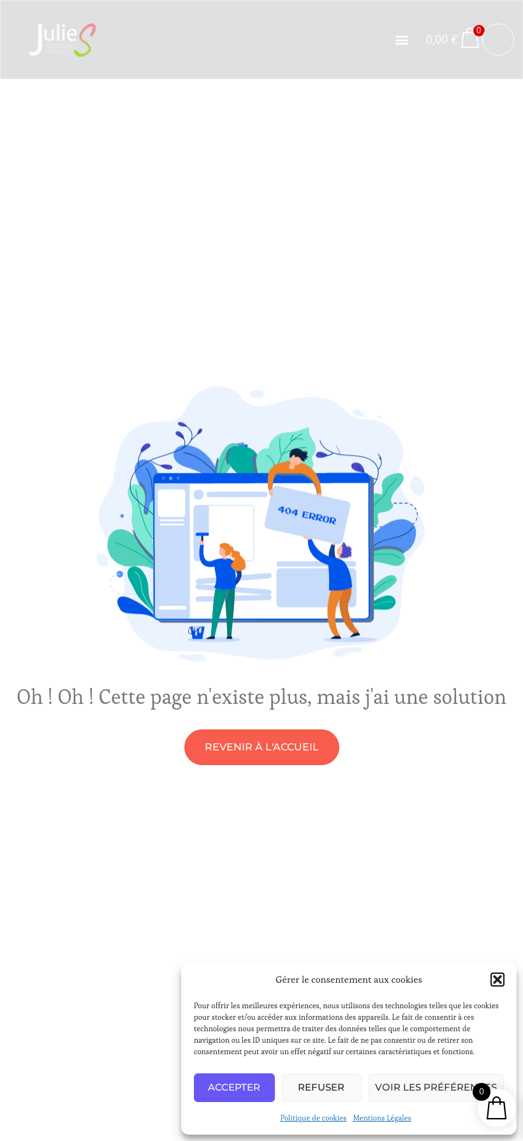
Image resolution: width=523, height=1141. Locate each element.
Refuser (321, 1087)
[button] (497, 979)
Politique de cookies (313, 1117)
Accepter (234, 1087)
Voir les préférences (436, 1087)
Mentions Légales (382, 1117)
